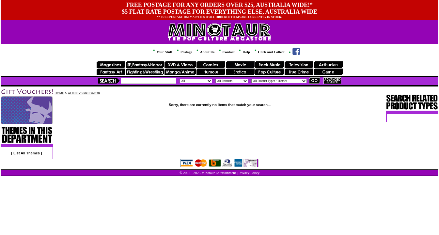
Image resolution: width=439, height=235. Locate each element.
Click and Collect (269, 52)
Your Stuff (162, 52)
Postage (184, 52)
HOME (59, 93)
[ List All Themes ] (26, 153)
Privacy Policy (249, 173)
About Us (205, 52)
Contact (226, 52)
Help (244, 52)
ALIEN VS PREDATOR (84, 93)
